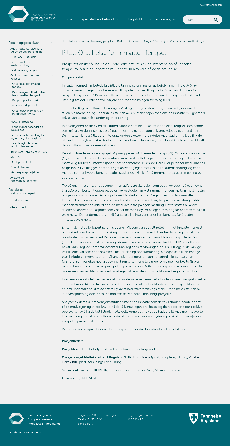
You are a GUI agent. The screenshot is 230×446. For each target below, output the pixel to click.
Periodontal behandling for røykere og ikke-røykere (27, 137)
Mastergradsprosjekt (25, 105)
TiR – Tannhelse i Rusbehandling (21, 63)
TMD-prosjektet (20, 162)
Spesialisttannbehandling (100, 19)
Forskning (163, 19)
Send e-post (85, 423)
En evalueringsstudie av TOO (28, 151)
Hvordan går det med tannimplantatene (24, 145)
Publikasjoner (18, 200)
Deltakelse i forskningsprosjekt (22, 191)
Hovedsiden (68, 41)
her (115, 329)
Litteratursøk (18, 207)
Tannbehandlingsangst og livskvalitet (26, 128)
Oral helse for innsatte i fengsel (25, 77)
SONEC (15, 156)
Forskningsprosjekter (24, 43)
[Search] (202, 19)
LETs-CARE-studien (23, 56)
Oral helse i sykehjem (24, 70)
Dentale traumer (21, 167)
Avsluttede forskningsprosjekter (23, 179)
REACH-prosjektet (22, 121)
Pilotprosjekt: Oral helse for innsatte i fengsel (28, 93)
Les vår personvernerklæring (26, 432)
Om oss (66, 19)
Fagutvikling (137, 19)
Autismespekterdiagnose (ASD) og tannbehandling (26, 50)
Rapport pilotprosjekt (25, 100)
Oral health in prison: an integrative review (27, 112)
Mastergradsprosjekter (24, 172)
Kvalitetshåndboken (211, 5)
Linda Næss (141, 357)
